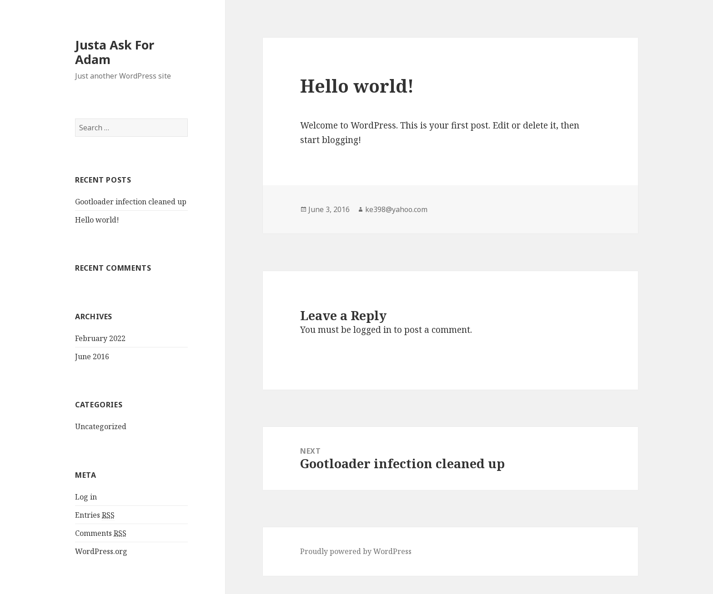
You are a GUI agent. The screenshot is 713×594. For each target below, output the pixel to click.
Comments (100, 533)
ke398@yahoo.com (396, 209)
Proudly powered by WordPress (356, 551)
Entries (95, 515)
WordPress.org (101, 551)
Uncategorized (100, 426)
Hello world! (97, 220)
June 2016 (92, 356)
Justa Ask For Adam (114, 52)
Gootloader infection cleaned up (130, 202)
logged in (372, 330)
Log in (86, 497)
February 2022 (100, 338)
